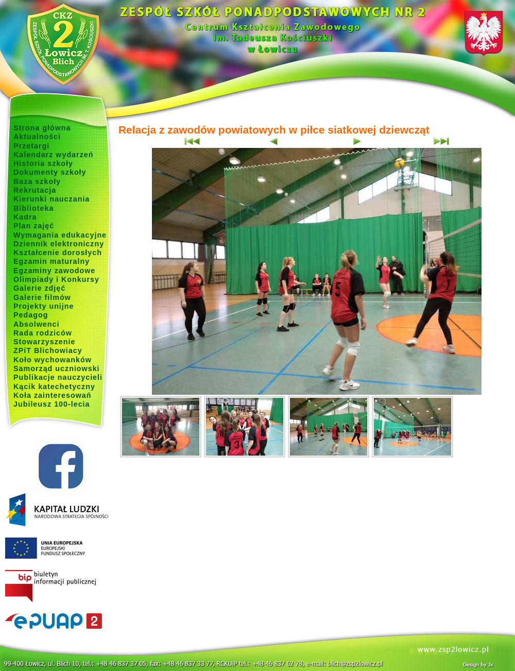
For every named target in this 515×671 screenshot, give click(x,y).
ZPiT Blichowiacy (47, 350)
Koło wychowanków (52, 360)
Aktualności (37, 136)
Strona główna (42, 128)
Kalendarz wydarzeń (53, 154)
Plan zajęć (33, 226)
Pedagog (30, 315)
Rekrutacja (34, 190)
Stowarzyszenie (44, 342)
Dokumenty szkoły (50, 172)
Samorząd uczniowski (56, 368)
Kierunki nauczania (51, 199)
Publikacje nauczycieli (57, 377)
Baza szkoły (37, 181)
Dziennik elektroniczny (58, 244)
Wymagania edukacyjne (60, 235)
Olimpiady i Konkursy (56, 279)
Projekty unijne (43, 306)
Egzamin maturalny (51, 261)
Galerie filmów (42, 297)
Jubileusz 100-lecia (51, 404)
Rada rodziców (42, 333)
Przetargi (31, 146)
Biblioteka (33, 208)
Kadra (25, 217)
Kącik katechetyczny (54, 386)
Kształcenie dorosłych (57, 252)
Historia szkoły (43, 163)
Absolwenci (36, 324)
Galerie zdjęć (39, 288)
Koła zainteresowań (52, 395)
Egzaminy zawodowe (54, 270)
